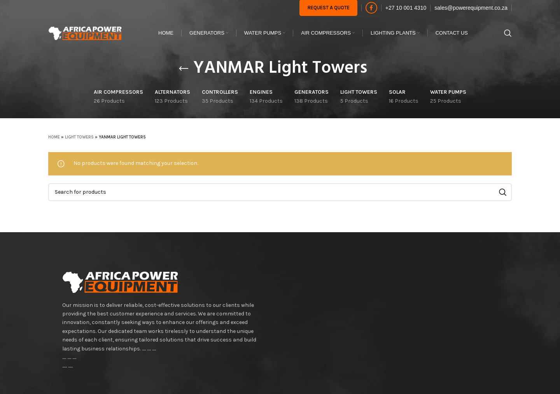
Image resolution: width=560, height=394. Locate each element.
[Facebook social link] (371, 8)
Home (54, 137)
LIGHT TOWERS (79, 137)
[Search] (508, 33)
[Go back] (183, 69)
